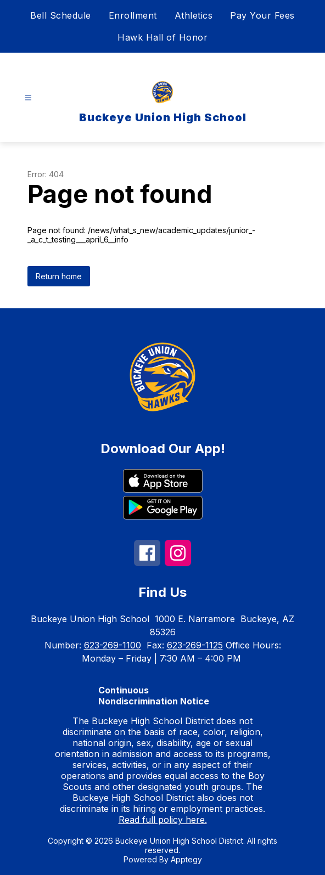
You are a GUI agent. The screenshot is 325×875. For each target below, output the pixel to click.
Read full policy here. (163, 819)
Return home (59, 276)
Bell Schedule (60, 15)
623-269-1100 (112, 645)
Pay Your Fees (262, 15)
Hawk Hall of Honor (162, 37)
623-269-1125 (195, 645)
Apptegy (186, 859)
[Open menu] (28, 98)
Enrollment (133, 15)
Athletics (194, 15)
